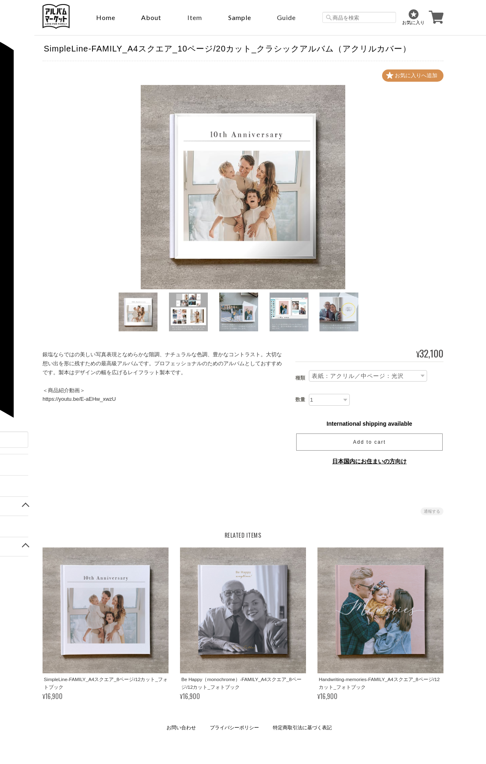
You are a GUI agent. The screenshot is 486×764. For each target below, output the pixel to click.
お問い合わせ (181, 727)
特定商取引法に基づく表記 (302, 727)
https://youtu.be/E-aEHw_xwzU (79, 399)
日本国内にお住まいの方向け (369, 461)
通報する (432, 511)
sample (239, 17)
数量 (300, 399)
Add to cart (369, 442)
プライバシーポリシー (234, 727)
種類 (300, 378)
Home (105, 17)
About (151, 17)
